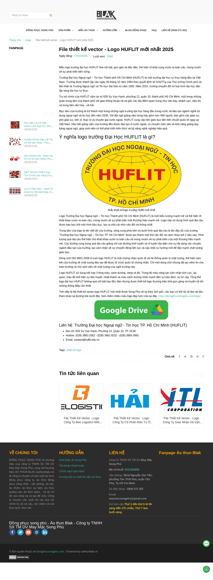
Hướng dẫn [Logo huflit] (110, 30)
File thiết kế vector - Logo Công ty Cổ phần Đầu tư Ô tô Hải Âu (131, 422)
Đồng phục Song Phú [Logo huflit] (39, 30)
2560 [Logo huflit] (110, 56)
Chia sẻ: (170, 356)
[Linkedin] (191, 356)
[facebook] (12, 532)
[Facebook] (179, 356)
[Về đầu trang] (206, 569)
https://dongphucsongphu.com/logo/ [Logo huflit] (179, 296)
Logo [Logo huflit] (28, 40)
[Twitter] (185, 356)
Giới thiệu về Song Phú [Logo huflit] (73, 460)
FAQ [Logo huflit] (154, 30)
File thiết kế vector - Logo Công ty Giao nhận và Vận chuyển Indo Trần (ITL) (181, 422)
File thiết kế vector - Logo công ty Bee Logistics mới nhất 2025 (81, 422)
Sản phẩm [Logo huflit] (64, 30)
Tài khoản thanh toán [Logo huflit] (71, 465)
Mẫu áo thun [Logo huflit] (86, 30)
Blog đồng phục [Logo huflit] (136, 30)
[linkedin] (45, 532)
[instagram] (36, 532)
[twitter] (20, 532)
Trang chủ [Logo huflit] (15, 40)
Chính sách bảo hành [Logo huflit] (71, 471)
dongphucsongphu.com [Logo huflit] (50, 551)
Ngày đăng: (66, 55)
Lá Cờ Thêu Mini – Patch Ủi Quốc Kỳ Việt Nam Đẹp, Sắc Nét (39, 192)
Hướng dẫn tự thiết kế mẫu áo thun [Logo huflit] (80, 477)
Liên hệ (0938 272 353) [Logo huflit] (174, 30)
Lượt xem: (99, 56)
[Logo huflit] (131, 309)
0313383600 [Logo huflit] (132, 469)
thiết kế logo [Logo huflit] (74, 350)
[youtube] (28, 532)
